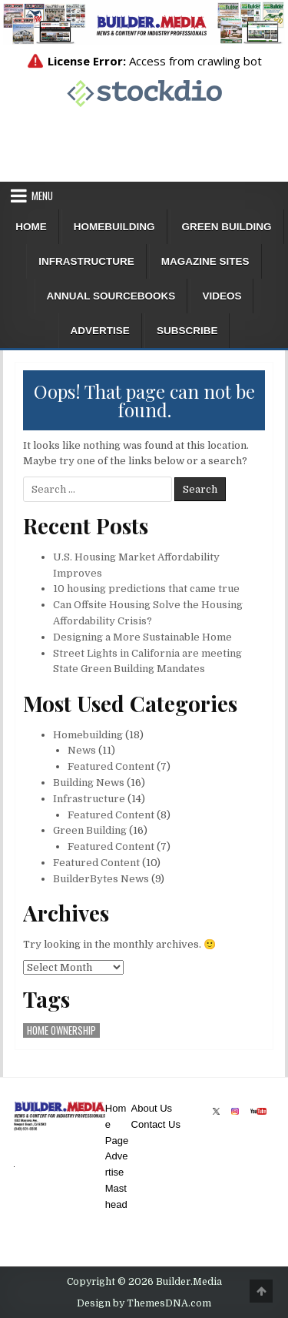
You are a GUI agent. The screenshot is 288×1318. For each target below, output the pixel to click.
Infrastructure (86, 261)
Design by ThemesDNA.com (144, 1303)
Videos (221, 296)
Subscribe (187, 330)
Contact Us (155, 1124)
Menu (42, 195)
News (82, 750)
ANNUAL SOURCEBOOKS (111, 296)
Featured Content (111, 766)
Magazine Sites (205, 261)
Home (31, 226)
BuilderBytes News (101, 879)
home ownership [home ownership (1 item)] (61, 1030)
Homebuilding (114, 226)
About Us (151, 1108)
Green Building (227, 226)
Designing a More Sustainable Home (142, 637)
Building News (88, 782)
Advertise (100, 330)
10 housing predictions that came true (146, 588)
